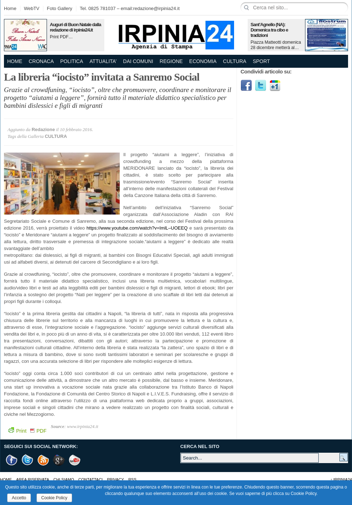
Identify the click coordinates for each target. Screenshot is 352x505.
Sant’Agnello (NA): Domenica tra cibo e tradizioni (269, 30)
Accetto (19, 497)
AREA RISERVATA (32, 479)
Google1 (275, 85)
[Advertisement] (268, 207)
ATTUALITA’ (103, 61)
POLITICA (71, 61)
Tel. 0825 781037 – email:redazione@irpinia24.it (130, 8)
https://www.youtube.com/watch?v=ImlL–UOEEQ (136, 228)
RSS (132, 479)
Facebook (246, 85)
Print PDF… (61, 36)
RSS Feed (43, 460)
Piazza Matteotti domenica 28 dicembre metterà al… (276, 45)
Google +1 (59, 460)
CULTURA (234, 61)
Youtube (75, 460)
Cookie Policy (54, 497)
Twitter (260, 85)
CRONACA (41, 61)
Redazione (43, 129)
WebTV (31, 8)
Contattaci (91, 479)
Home (10, 8)
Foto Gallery (59, 8)
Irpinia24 (341, 479)
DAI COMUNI (138, 61)
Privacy (115, 479)
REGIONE (171, 61)
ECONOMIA (203, 61)
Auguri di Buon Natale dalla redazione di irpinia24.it (75, 27)
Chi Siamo (63, 479)
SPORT (261, 61)
